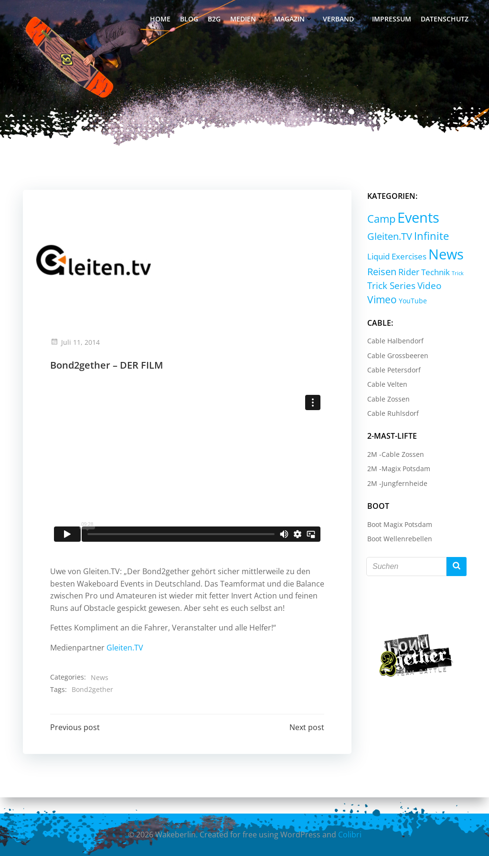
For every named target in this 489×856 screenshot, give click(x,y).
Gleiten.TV (125, 663)
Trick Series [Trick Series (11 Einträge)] (390, 286)
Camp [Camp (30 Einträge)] (380, 219)
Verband (343, 19)
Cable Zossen (387, 399)
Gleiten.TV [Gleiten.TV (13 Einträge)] (388, 237)
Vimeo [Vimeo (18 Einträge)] (381, 300)
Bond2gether (93, 704)
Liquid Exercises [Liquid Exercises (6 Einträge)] (395, 257)
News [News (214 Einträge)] (445, 255)
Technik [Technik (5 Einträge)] (434, 273)
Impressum (392, 19)
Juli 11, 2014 (76, 345)
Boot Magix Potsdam (398, 525)
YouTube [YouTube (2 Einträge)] (412, 301)
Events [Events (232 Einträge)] (417, 218)
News (100, 692)
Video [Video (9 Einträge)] (428, 286)
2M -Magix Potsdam (397, 469)
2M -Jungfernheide (396, 484)
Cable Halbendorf (394, 341)
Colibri (349, 834)
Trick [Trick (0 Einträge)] (457, 274)
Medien (248, 19)
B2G (214, 19)
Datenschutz (445, 19)
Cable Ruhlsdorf (392, 414)
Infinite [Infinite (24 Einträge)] (430, 237)
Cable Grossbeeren (396, 356)
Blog (190, 19)
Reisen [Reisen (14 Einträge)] (380, 272)
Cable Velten (386, 385)
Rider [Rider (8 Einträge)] (407, 272)
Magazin (294, 19)
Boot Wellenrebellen (398, 539)
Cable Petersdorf (393, 370)
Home (160, 19)
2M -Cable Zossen (394, 455)
